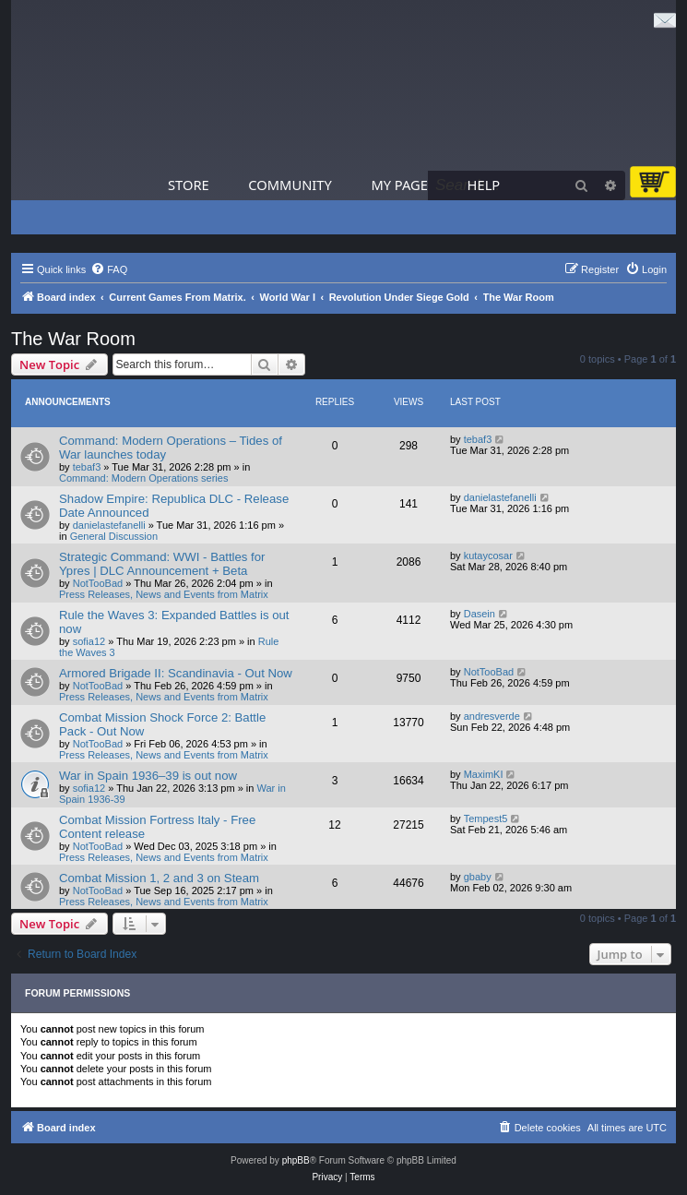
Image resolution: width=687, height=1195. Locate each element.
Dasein (479, 613)
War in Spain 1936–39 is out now (148, 776)
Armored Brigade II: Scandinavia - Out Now (175, 673)
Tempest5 (486, 818)
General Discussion (114, 536)
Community (289, 184)
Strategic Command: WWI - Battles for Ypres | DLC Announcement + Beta (162, 564)
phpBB (296, 1160)
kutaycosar (488, 555)
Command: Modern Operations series (143, 478)
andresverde (492, 716)
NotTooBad (98, 583)
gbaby (478, 876)
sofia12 (89, 641)
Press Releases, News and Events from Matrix (163, 594)
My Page (399, 184)
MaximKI (483, 774)
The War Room (73, 339)
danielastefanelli (109, 525)
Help (484, 184)
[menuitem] (108, 269)
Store (188, 184)
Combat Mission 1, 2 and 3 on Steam (159, 878)
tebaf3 (87, 466)
